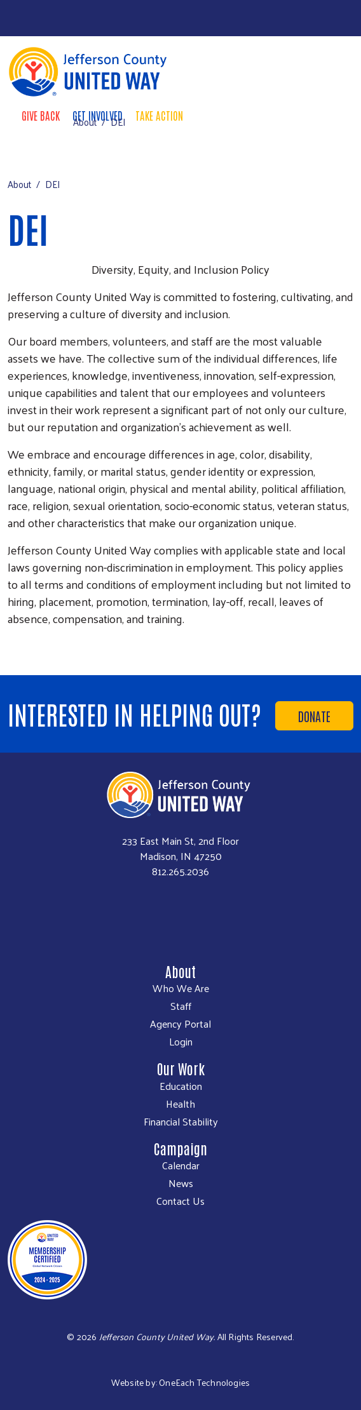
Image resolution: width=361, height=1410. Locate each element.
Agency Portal (180, 1024)
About (85, 121)
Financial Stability (181, 1122)
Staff (180, 1006)
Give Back (41, 115)
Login (181, 1042)
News (180, 1183)
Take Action (159, 115)
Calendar (181, 1165)
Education (181, 1086)
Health (180, 1104)
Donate (314, 716)
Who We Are (181, 988)
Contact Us (180, 1201)
